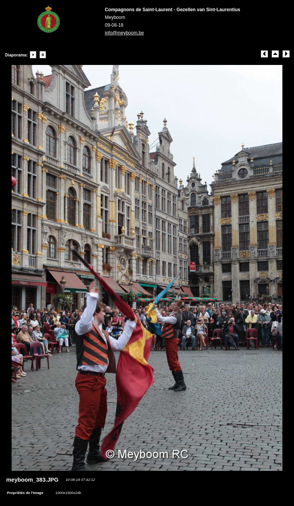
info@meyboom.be (124, 33)
